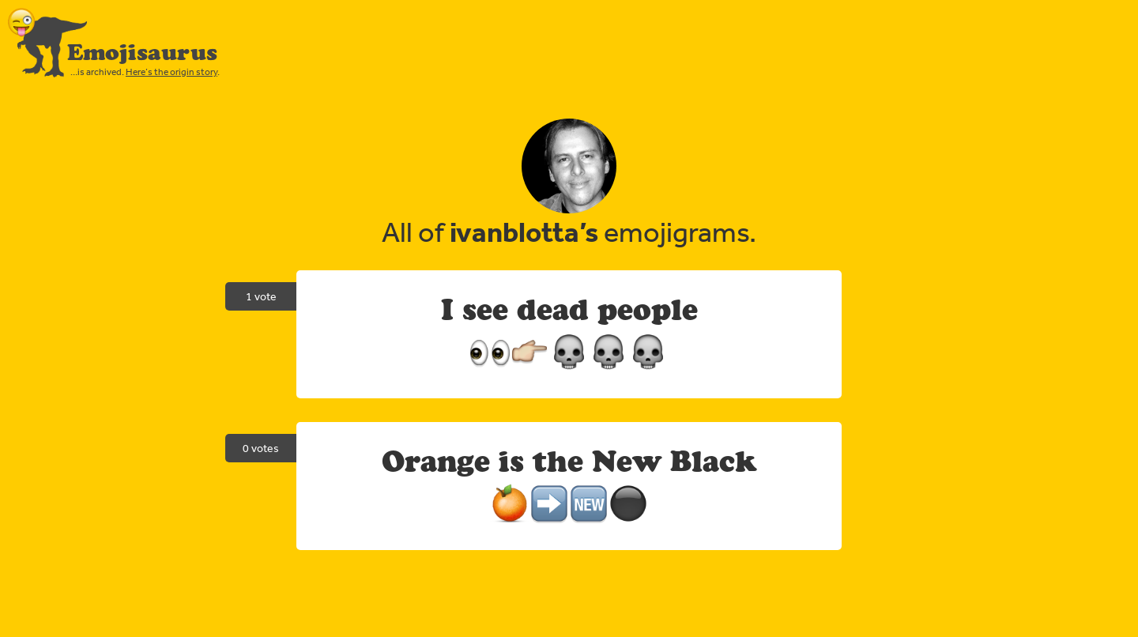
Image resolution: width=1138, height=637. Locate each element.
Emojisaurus (142, 52)
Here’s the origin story (171, 72)
